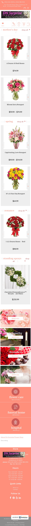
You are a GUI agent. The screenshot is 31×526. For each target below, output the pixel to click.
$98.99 (15, 249)
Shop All (25, 30)
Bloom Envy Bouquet (15, 105)
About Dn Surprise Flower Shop (12, 437)
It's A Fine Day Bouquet (15, 194)
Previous (2, 56)
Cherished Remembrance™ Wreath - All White (16, 293)
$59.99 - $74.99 (15, 112)
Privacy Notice (20, 522)
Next (28, 56)
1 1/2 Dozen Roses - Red (15, 242)
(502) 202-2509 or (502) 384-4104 (14, 2)
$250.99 (15, 299)
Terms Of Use (10, 522)
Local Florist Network (12, 525)
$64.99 (15, 201)
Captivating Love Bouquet (15, 152)
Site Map (22, 525)
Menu (2, 25)
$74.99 (15, 70)
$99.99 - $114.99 (15, 160)
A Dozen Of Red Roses (15, 63)
